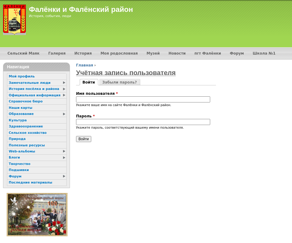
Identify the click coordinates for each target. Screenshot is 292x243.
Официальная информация (35, 95)
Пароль (85, 116)
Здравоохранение (26, 126)
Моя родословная (119, 53)
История (83, 53)
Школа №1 (264, 53)
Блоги (14, 157)
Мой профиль (22, 76)
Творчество (19, 164)
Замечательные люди (29, 83)
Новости (177, 53)
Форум (237, 53)
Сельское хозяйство (28, 133)
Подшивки (19, 170)
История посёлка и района (34, 89)
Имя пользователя (97, 93)
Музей (153, 53)
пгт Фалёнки (207, 53)
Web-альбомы (22, 151)
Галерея (57, 53)
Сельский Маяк (23, 53)
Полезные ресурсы (27, 145)
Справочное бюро (26, 101)
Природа (17, 139)
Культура (18, 120)
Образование (21, 114)
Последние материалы (30, 182)
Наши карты (20, 108)
